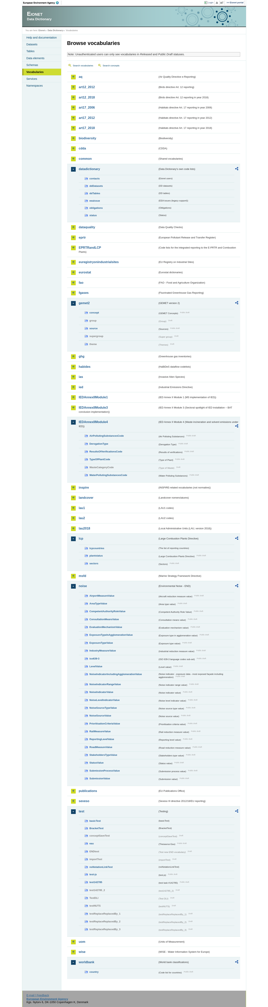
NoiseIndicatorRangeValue (105, 684)
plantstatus (96, 555)
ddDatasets (96, 185)
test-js (93, 874)
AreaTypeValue (98, 603)
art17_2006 (87, 107)
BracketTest (97, 828)
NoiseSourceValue (100, 715)
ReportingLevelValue (102, 739)
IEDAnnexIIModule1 (93, 397)
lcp (81, 538)
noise (83, 586)
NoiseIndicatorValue (101, 692)
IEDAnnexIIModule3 (93, 407)
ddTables (95, 193)
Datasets (32, 44)
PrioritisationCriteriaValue (105, 723)
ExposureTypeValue (101, 642)
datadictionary (89, 169)
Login (210, 2)
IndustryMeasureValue (103, 650)
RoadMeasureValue (101, 747)
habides (85, 366)
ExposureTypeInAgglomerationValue (111, 634)
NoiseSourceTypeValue (103, 707)
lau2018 (84, 528)
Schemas (32, 65)
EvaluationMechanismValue (106, 627)
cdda (82, 148)
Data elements (35, 58)
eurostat (85, 272)
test (81, 811)
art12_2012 (87, 87)
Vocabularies (35, 72)
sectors (94, 563)
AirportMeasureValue (102, 595)
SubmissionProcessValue (105, 770)
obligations (96, 207)
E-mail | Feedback (37, 995)
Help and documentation (41, 37)
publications (88, 791)
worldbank (86, 962)
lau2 (82, 518)
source (94, 328)
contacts (95, 178)
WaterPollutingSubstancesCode (108, 475)
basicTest (95, 820)
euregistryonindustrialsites (99, 262)
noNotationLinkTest (101, 867)
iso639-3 (94, 658)
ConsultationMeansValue (104, 619)
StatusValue (97, 762)
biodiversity (87, 138)
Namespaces (34, 85)
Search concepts (111, 65)
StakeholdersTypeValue (103, 754)
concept (94, 312)
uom (82, 941)
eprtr (82, 237)
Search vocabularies (83, 65)
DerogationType (99, 443)
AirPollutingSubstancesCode (107, 435)
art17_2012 (87, 117)
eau (92, 843)
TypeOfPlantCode (100, 459)
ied (81, 387)
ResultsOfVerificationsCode (106, 451)
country (94, 971)
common (85, 158)
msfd (82, 576)
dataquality (87, 227)
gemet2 (84, 303)
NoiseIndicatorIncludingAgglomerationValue (116, 674)
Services (31, 78)
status (93, 215)
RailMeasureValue (100, 731)
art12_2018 (87, 97)
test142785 (96, 882)
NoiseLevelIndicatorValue (105, 700)
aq (81, 76)
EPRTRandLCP (90, 247)
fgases (84, 292)
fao (81, 282)
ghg (81, 356)
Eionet (42, 30)
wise (82, 951)
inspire (84, 487)
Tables (30, 51)
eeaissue (95, 200)
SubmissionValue (100, 778)
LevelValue (96, 666)
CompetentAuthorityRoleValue (108, 611)
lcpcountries (97, 548)
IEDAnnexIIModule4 (93, 422)
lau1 (82, 508)
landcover (86, 497)
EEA (42, 3)
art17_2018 (87, 128)
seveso (84, 801)
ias (81, 376)
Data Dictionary (55, 30)
